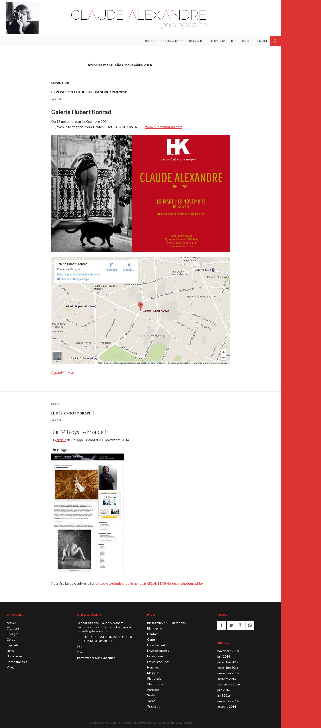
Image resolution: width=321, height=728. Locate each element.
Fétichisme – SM (157, 660)
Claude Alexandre (100, 722)
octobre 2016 (225, 677)
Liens (55, 404)
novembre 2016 (227, 672)
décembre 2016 (227, 667)
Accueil (149, 40)
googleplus (240, 625)
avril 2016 (223, 693)
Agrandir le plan (62, 372)
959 (79, 645)
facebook (221, 625)
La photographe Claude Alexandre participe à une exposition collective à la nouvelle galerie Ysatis (103, 626)
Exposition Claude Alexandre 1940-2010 (127, 90)
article (61, 440)
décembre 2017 (227, 661)
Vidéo (10, 665)
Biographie (196, 40)
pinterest (249, 625)
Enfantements (155, 644)
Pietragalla (153, 676)
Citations (12, 628)
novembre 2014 (227, 699)
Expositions (217, 40)
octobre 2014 (225, 704)
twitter (231, 625)
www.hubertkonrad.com (163, 127)
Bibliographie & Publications (163, 622)
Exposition (60, 82)
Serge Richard (183, 722)
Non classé (13, 654)
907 (79, 650)
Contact (261, 40)
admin (59, 99)
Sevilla (151, 692)
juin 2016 (222, 688)
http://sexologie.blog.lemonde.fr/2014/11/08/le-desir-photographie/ (150, 583)
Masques (152, 671)
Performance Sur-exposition (94, 656)
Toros (150, 697)
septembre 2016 (227, 683)
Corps (10, 638)
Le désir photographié (94, 411)
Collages (12, 633)
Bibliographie (240, 40)
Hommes (152, 665)
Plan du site (154, 681)
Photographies (170, 40)
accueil (11, 622)
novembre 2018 (227, 650)
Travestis (152, 703)
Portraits (152, 687)
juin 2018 (222, 656)
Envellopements (157, 649)
